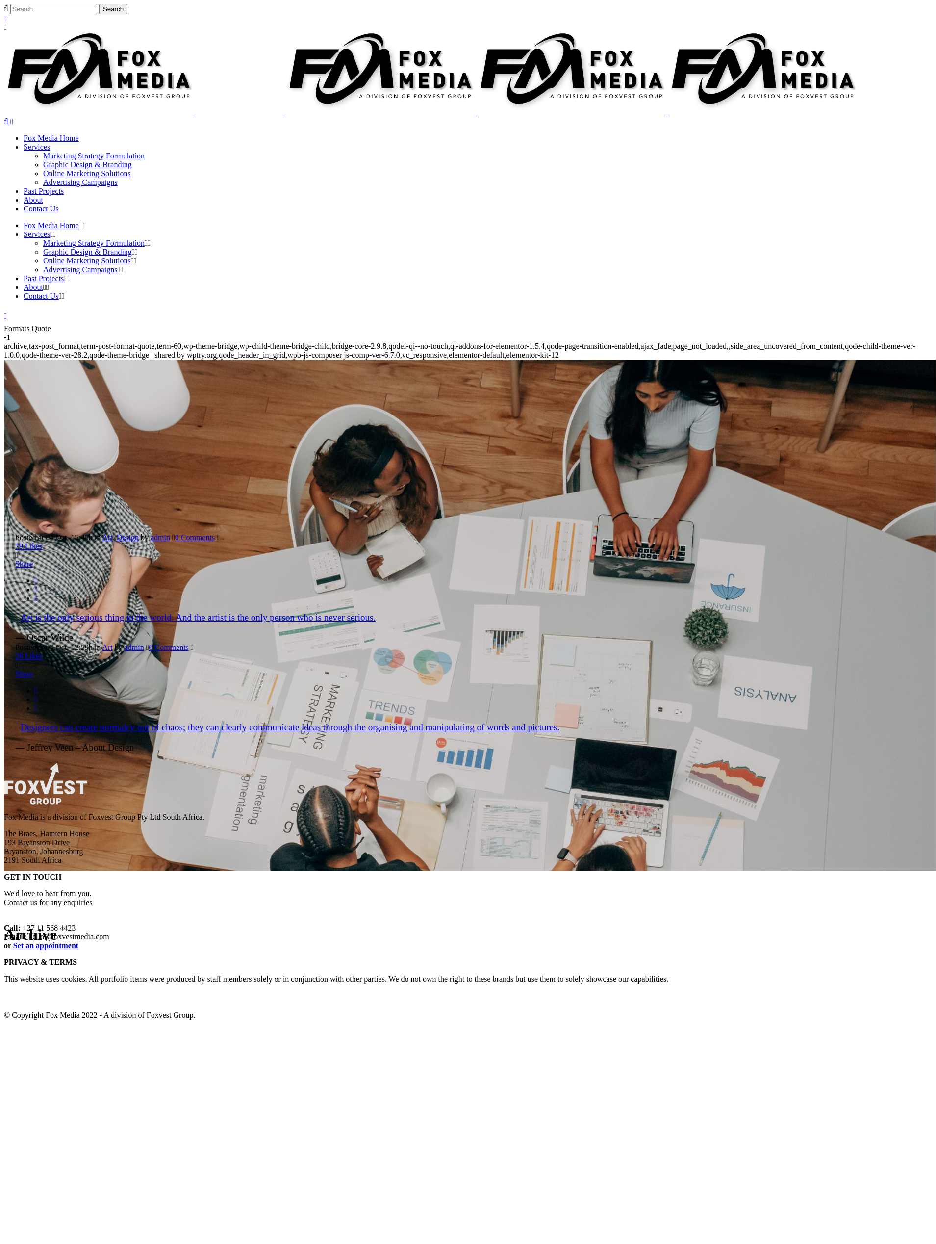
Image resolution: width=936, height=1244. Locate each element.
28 (29, 656)
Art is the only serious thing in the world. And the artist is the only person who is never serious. (198, 617)
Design (128, 537)
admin (160, 537)
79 (29, 546)
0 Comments (195, 537)
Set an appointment (45, 945)
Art (107, 537)
